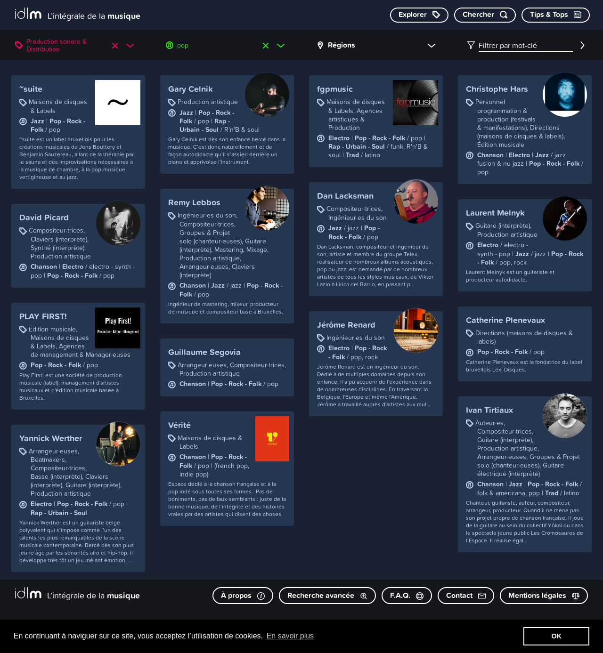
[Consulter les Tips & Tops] (556, 15)
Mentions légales (543, 595)
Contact (466, 595)
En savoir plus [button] (290, 636)
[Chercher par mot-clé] (485, 15)
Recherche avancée (327, 595)
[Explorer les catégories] (419, 15)
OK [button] (556, 636)
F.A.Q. (407, 595)
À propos (243, 595)
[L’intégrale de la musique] (77, 14)
